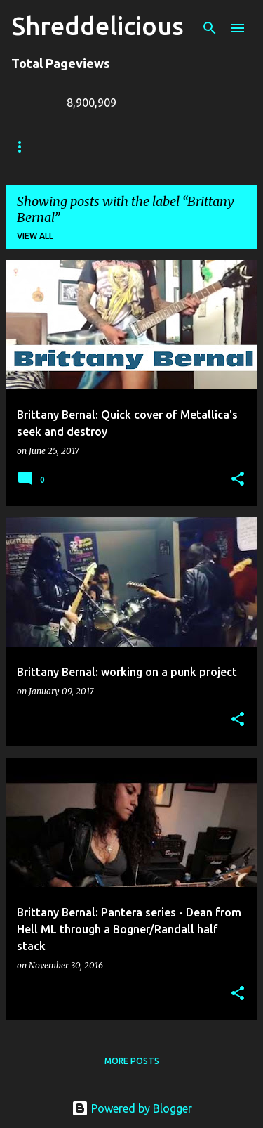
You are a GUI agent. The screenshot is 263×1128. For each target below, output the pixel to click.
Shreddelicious (97, 25)
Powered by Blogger (132, 1108)
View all (35, 235)
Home (24, 146)
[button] (237, 479)
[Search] (209, 28)
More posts (131, 1060)
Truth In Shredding (116, 146)
